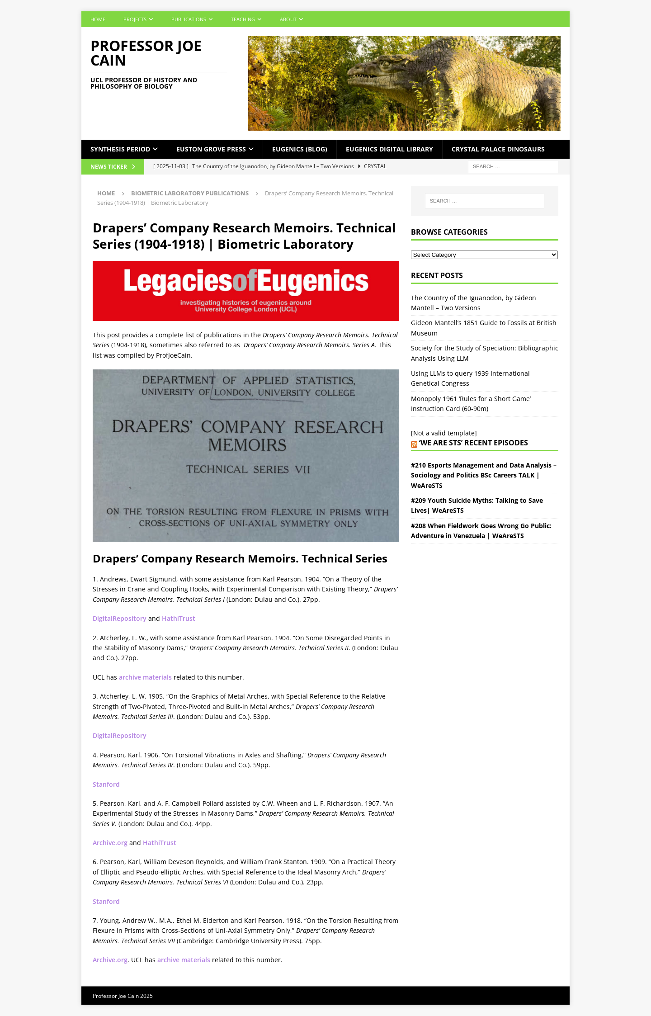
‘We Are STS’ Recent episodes (473, 443)
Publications (188, 19)
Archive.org (110, 842)
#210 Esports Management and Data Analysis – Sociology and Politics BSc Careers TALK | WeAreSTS (484, 475)
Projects (134, 19)
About (288, 19)
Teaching (243, 19)
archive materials (145, 677)
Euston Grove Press (211, 149)
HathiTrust (178, 618)
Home (97, 19)
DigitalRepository (119, 618)
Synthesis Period (120, 149)
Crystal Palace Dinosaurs (498, 149)
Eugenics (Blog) (299, 149)
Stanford (106, 784)
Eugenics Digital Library (389, 149)
